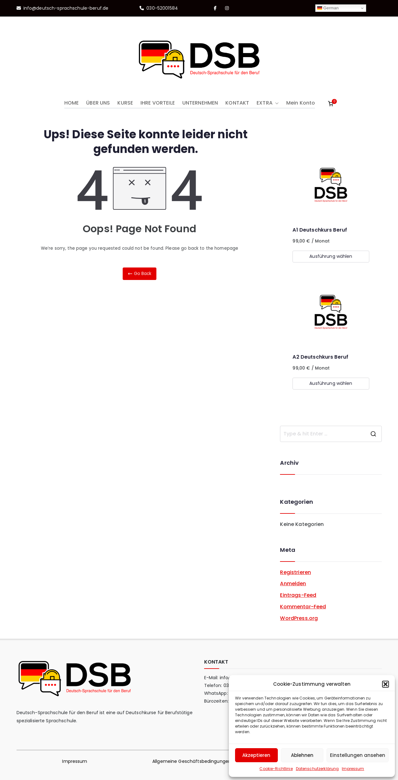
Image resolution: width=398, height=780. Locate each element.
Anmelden (293, 583)
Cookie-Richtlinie (275, 768)
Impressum (353, 768)
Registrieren (295, 572)
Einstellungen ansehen (357, 755)
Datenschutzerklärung (317, 768)
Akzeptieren (256, 755)
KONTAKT (237, 102)
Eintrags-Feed (298, 595)
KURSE (125, 102)
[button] (385, 684)
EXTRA (268, 103)
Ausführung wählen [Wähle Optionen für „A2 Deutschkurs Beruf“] (330, 383)
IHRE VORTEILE (157, 102)
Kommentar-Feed (303, 606)
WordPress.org (299, 618)
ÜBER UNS (98, 102)
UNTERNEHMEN (200, 102)
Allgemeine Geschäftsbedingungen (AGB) (199, 761)
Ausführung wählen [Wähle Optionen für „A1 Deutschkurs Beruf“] (330, 256)
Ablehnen (302, 755)
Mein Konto (300, 102)
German (328, 8)
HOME (71, 102)
